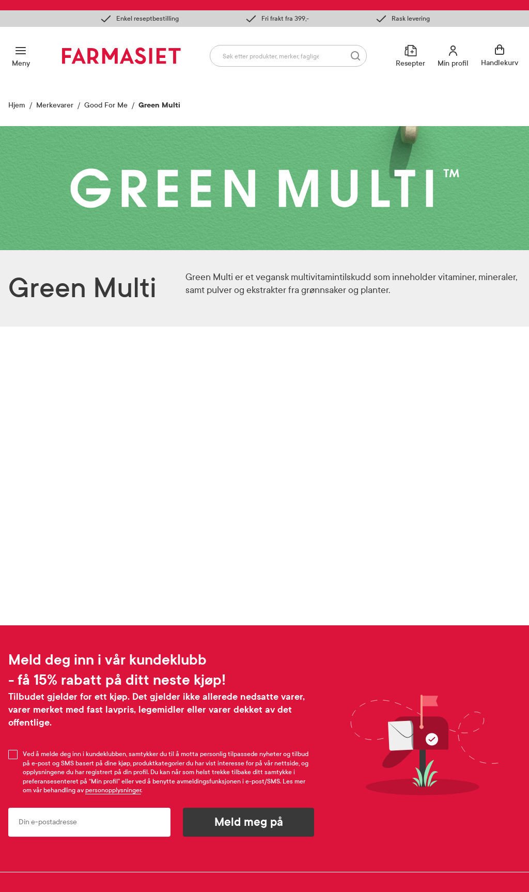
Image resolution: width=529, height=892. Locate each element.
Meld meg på (248, 822)
